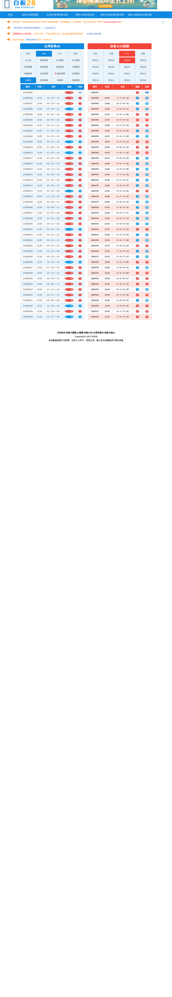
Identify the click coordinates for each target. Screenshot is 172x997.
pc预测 (80, 332)
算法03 (127, 60)
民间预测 (44, 80)
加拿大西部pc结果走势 (140, 14)
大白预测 (60, 60)
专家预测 (60, 67)
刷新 (80, 92)
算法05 (95, 67)
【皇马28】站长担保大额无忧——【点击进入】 (35, 28)
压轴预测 (75, 80)
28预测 (60, 80)
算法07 (127, 67)
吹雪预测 (75, 73)
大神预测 (75, 67)
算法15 (127, 80)
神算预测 (28, 67)
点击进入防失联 (94, 34)
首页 (10, 14)
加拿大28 (88, 332)
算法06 (111, 67)
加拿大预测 (71, 332)
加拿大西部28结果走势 (112, 14)
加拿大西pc (109, 332)
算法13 (95, 80)
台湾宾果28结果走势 (57, 14)
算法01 (95, 60)
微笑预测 (60, 73)
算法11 (127, 73)
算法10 (111, 73)
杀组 (44, 53)
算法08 (143, 67)
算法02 (111, 60)
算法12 (143, 73)
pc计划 (28, 60)
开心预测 (75, 60)
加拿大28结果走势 (85, 14)
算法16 (143, 80)
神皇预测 (44, 67)
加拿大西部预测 (30, 14)
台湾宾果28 (98, 332)
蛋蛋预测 (44, 60)
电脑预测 (28, 73)
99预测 (28, 80)
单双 (76, 53)
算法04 (143, 60)
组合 (28, 53)
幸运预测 (44, 73)
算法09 (95, 73)
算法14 (111, 80)
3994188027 (31, 39)
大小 (60, 53)
